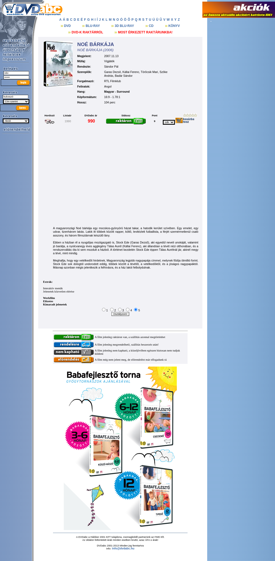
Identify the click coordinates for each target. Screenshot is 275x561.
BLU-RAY (93, 26)
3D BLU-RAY (125, 26)
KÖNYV (174, 26)
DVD (68, 26)
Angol (107, 86)
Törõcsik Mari (149, 72)
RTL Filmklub (112, 81)
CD (151, 26)
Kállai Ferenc (130, 72)
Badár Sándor (124, 75)
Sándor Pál (111, 66)
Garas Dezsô (112, 72)
